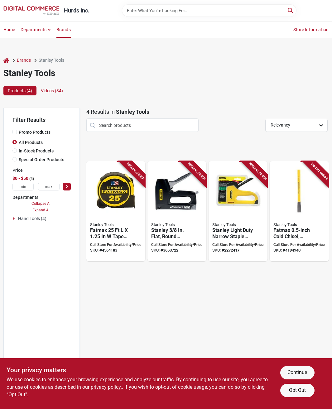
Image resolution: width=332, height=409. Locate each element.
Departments (33, 29)
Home (9, 29)
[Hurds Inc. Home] (31, 10)
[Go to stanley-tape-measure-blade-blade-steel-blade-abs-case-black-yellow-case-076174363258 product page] (115, 211)
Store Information (311, 29)
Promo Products (35, 132)
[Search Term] (209, 10)
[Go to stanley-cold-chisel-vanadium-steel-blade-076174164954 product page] (299, 211)
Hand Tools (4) (32, 218)
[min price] (23, 186)
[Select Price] (67, 186)
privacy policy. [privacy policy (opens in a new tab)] (106, 387)
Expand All (41, 210)
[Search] (290, 10)
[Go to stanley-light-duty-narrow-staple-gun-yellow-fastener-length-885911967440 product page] (238, 211)
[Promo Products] (14, 132)
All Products (31, 142)
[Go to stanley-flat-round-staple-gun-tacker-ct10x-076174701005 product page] (176, 211)
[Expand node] (14, 218)
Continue (297, 372)
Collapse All (41, 203)
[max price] (49, 186)
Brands (63, 29)
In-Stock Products (36, 150)
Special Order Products (41, 159)
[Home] (6, 60)
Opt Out (297, 390)
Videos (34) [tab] (52, 90)
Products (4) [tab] (20, 90)
